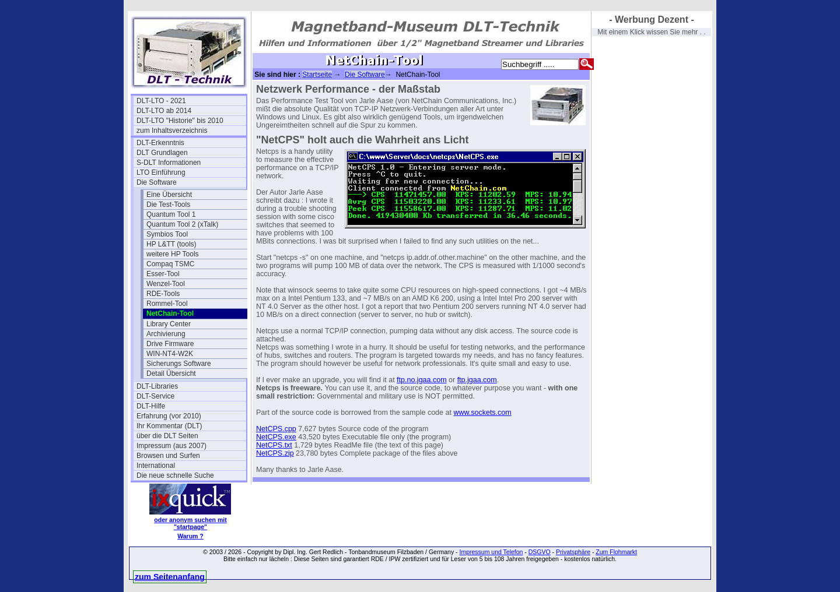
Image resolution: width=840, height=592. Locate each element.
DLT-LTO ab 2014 (163, 111)
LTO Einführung (161, 172)
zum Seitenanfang (170, 577)
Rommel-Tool (167, 303)
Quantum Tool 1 (171, 214)
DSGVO (539, 551)
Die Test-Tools (168, 204)
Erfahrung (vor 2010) (168, 416)
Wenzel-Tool (165, 284)
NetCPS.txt (274, 445)
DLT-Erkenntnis (160, 143)
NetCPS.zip (275, 453)
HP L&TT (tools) (171, 244)
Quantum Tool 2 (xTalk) (182, 224)
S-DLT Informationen (168, 162)
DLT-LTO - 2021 (161, 101)
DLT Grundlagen (162, 153)
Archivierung (166, 334)
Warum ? (190, 536)
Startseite (317, 75)
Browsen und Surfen (168, 456)
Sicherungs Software (178, 364)
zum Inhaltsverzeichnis (171, 130)
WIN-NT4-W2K (169, 354)
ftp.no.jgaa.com (421, 380)
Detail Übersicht (171, 373)
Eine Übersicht (169, 195)
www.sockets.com (482, 412)
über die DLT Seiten (167, 436)
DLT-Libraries (157, 386)
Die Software (156, 182)
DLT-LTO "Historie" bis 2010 (179, 121)
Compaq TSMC (170, 264)
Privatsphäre (573, 551)
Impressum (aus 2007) (171, 446)
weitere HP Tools (172, 254)
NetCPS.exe (276, 437)
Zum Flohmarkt (616, 551)
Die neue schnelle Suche (175, 475)
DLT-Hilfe (150, 406)
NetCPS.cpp (276, 429)
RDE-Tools (163, 294)
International (155, 465)
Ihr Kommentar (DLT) (169, 426)
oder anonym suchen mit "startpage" (190, 523)
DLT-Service (155, 396)
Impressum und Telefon (491, 551)
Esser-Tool (163, 274)
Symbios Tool (167, 234)
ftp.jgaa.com (477, 380)
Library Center (168, 324)
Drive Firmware (170, 344)
